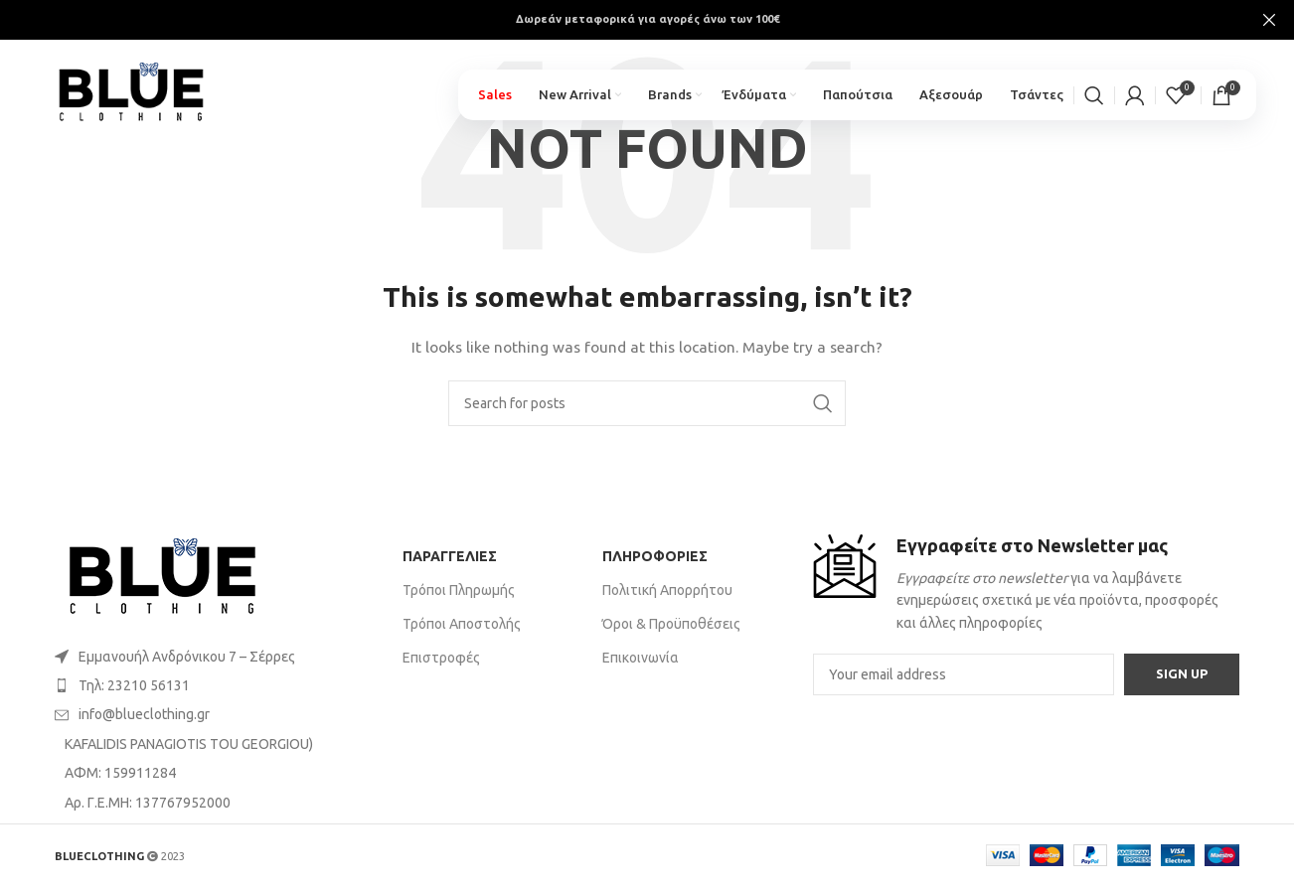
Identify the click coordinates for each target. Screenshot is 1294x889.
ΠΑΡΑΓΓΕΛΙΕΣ (450, 556)
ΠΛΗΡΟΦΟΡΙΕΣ (655, 556)
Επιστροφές (441, 658)
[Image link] (162, 578)
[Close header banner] (1269, 20)
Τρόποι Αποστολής (462, 624)
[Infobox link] (1026, 584)
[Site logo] (142, 90)
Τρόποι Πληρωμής (459, 590)
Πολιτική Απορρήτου (667, 590)
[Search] (1094, 99)
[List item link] (219, 656)
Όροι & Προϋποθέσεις (671, 624)
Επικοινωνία (640, 658)
